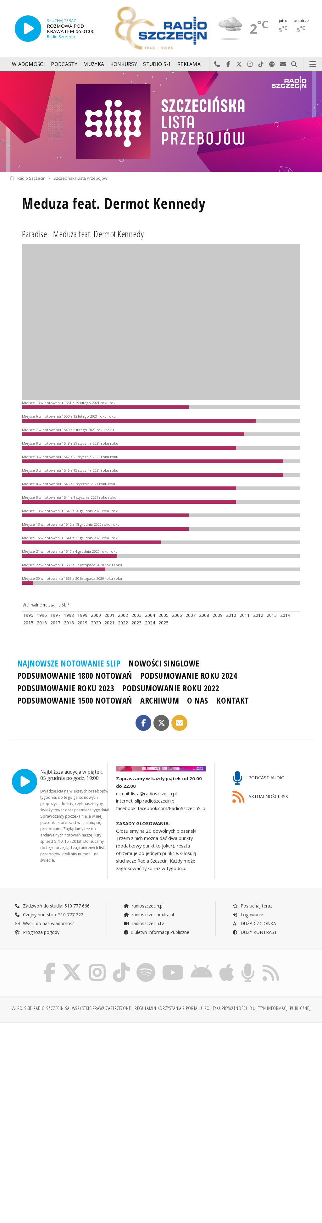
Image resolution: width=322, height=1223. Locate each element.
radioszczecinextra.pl (148, 915)
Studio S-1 (157, 64)
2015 (28, 623)
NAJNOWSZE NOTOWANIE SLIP (69, 663)
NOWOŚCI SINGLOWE (164, 663)
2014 (285, 615)
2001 (109, 615)
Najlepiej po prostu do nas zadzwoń (217, 64)
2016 (42, 623)
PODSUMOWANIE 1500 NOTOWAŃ (74, 700)
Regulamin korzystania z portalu (168, 1008)
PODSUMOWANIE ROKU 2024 (188, 675)
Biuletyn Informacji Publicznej (157, 932)
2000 (96, 615)
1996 (42, 615)
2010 (231, 615)
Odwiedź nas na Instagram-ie (250, 64)
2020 (96, 623)
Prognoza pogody (37, 932)
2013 (272, 615)
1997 (55, 615)
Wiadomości (28, 64)
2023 (136, 623)
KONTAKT (232, 700)
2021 (109, 623)
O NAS (197, 700)
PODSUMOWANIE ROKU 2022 (170, 688)
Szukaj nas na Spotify (272, 64)
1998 (69, 615)
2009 (218, 615)
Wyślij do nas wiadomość (283, 64)
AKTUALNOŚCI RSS (260, 797)
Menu (313, 64)
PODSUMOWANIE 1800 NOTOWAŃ (74, 675)
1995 (28, 615)
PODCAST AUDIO (258, 778)
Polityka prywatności (225, 1008)
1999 (82, 615)
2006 (177, 615)
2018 (69, 623)
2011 (245, 615)
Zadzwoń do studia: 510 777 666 (52, 906)
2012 (258, 615)
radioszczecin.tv (143, 923)
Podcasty (64, 64)
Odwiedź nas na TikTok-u (261, 64)
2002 (123, 615)
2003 (136, 615)
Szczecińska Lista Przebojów (80, 178)
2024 (150, 623)
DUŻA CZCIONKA (254, 923)
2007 (191, 615)
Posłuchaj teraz (252, 906)
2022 (123, 623)
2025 (163, 623)
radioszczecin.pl (143, 906)
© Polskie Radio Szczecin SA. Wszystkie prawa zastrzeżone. (71, 1008)
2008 (204, 615)
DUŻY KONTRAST (254, 932)
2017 (55, 623)
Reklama (189, 64)
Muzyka (93, 64)
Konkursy (123, 64)
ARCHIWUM (159, 700)
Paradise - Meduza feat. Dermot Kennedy (83, 234)
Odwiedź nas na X (239, 64)
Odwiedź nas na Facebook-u (228, 64)
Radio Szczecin (27, 178)
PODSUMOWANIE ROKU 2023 (65, 688)
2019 (82, 623)
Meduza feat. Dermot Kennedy (114, 203)
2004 (150, 615)
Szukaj (294, 64)
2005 (163, 615)
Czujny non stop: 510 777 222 (49, 915)
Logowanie (248, 915)
